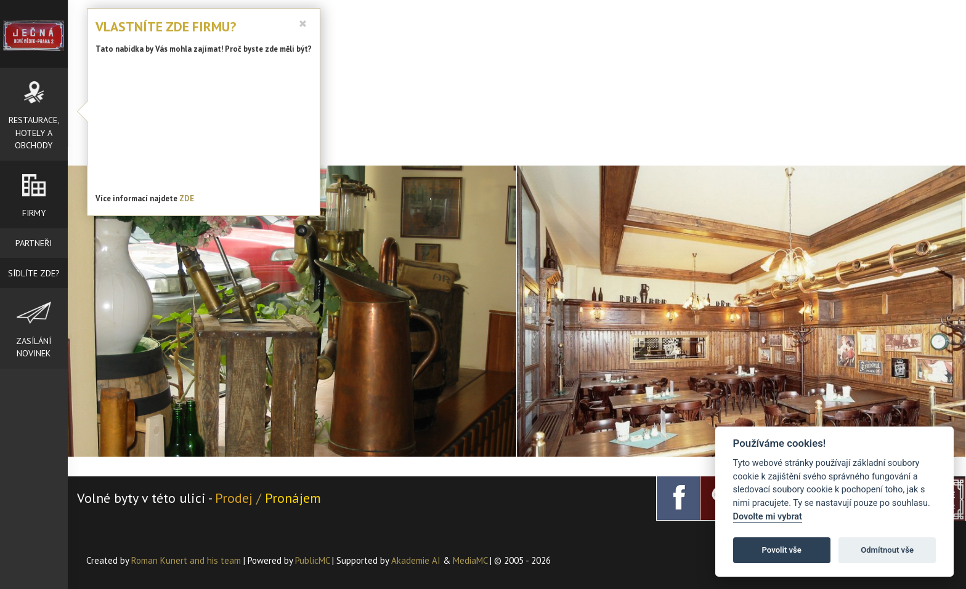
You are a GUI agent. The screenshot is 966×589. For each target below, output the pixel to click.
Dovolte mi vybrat (767, 516)
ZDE (186, 198)
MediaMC (470, 560)
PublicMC (312, 560)
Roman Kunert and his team (187, 560)
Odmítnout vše (887, 550)
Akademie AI (415, 560)
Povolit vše (782, 550)
